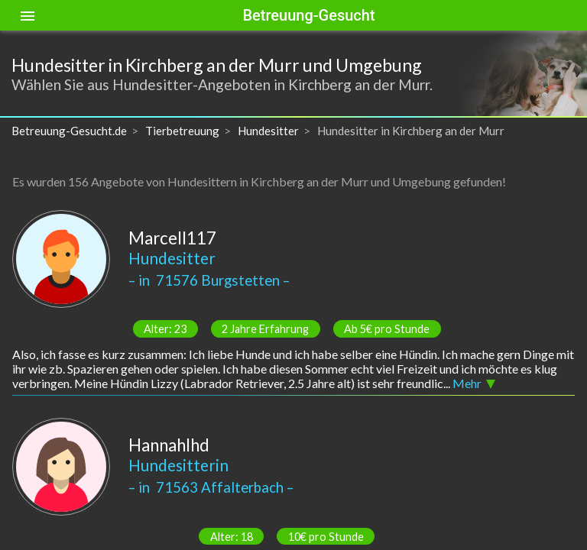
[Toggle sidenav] (27, 15)
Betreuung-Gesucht (308, 15)
